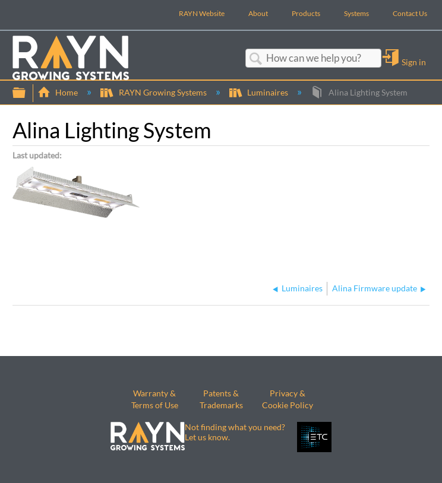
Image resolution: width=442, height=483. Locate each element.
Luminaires (259, 92)
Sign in (414, 61)
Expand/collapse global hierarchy (27, 93)
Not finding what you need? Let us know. (235, 432)
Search (256, 59)
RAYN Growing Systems (154, 92)
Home (58, 92)
